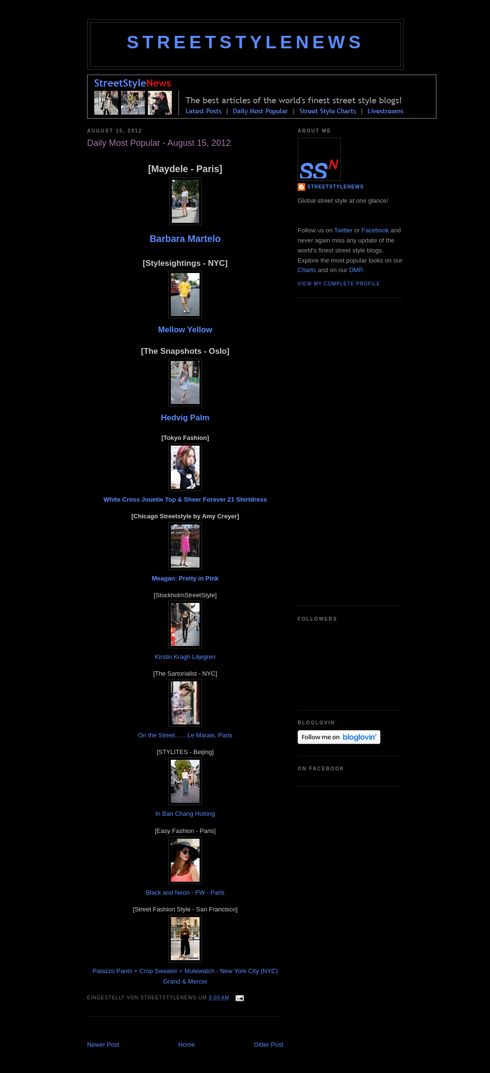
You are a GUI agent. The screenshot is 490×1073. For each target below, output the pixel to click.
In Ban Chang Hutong (185, 813)
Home (186, 1044)
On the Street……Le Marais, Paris (185, 735)
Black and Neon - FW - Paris (185, 892)
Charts (307, 270)
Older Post (268, 1044)
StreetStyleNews (245, 42)
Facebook (375, 230)
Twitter (343, 230)
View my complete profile (339, 283)
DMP (355, 270)
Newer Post (103, 1044)
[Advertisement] (199, 1029)
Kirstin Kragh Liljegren (185, 656)
